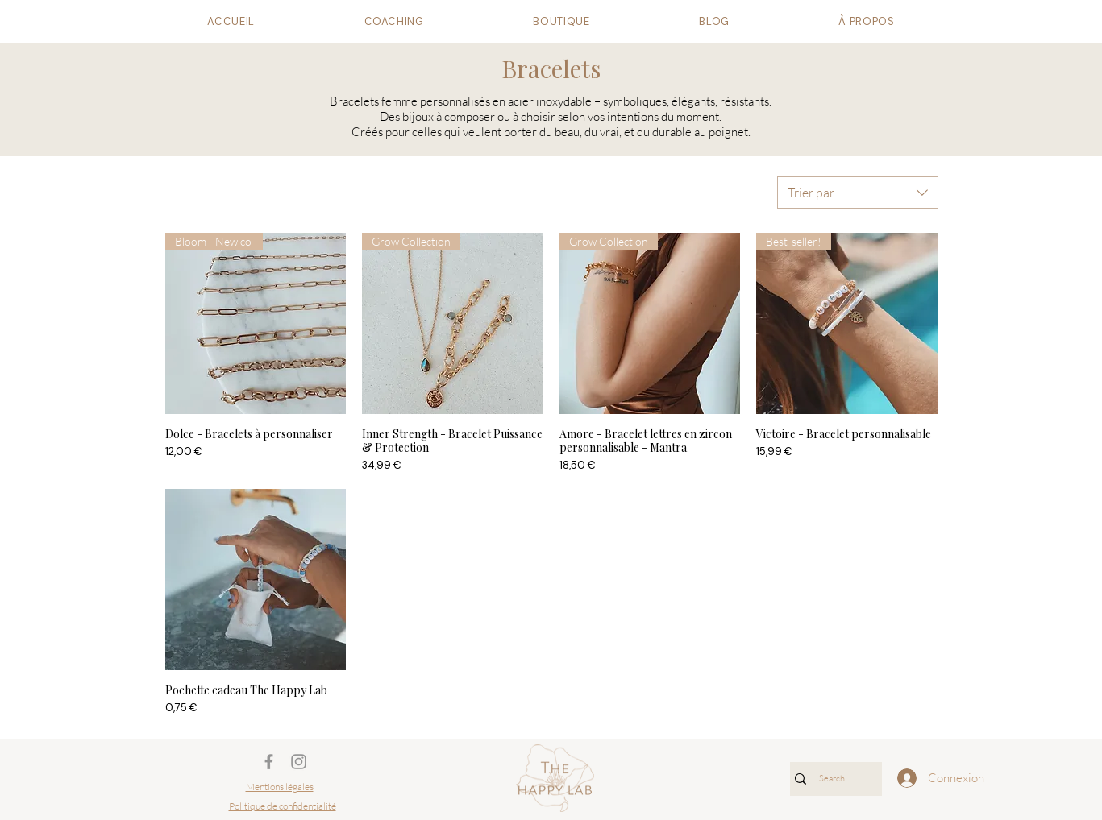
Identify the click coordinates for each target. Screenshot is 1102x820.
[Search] (832, 779)
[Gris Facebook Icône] (269, 762)
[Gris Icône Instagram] (299, 762)
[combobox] (857, 192)
